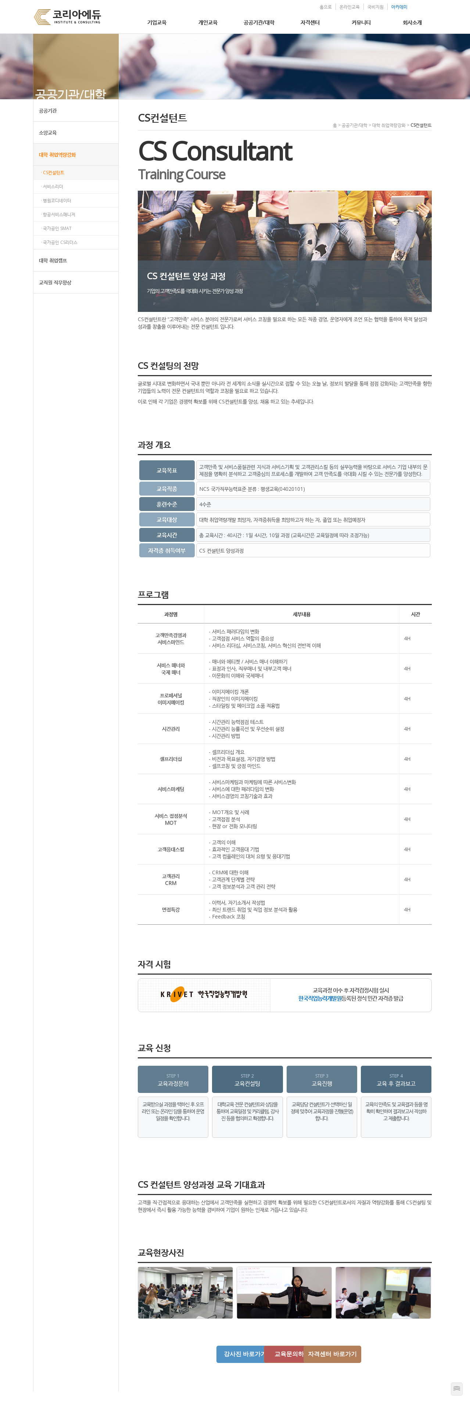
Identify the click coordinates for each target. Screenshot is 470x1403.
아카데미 (392, 7)
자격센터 (310, 22)
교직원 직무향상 (55, 293)
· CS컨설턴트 (52, 184)
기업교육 (156, 22)
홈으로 (319, 7)
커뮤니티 (361, 22)
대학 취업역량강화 (57, 165)
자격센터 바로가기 (347, 1365)
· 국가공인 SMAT (56, 240)
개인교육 (208, 22)
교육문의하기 (284, 1365)
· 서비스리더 (52, 198)
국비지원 (368, 7)
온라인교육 (343, 7)
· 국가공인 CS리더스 (59, 254)
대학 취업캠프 (53, 271)
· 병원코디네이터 (56, 212)
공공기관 (48, 121)
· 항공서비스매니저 (58, 226)
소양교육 (48, 143)
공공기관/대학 (259, 22)
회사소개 (412, 22)
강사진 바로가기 (222, 1365)
